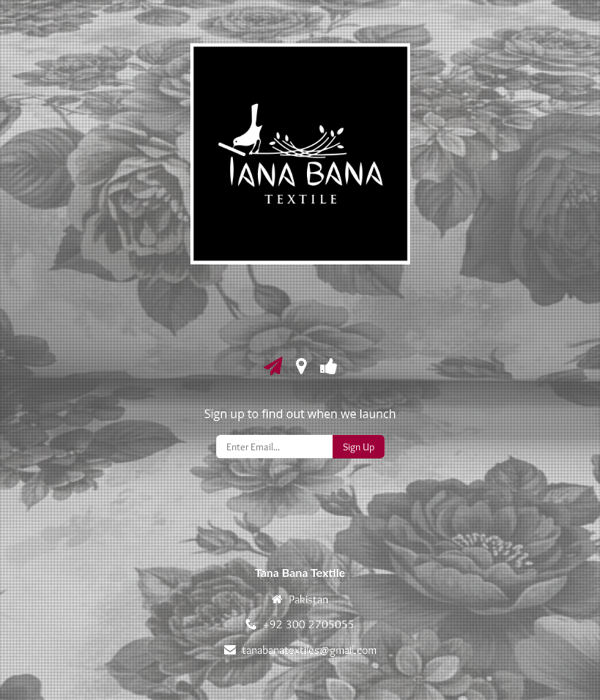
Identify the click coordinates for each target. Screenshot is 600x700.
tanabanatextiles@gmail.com (309, 650)
